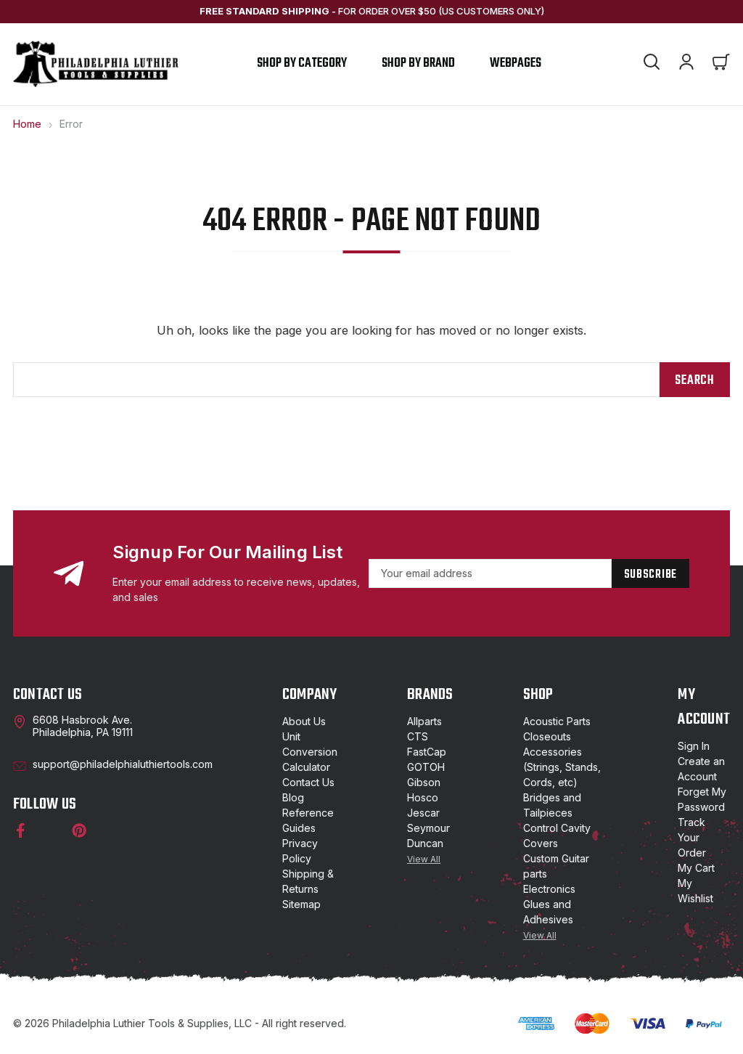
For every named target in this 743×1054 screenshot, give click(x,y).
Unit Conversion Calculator (309, 751)
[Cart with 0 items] (721, 64)
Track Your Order (692, 837)
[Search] (651, 64)
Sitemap (301, 904)
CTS (417, 736)
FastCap (426, 751)
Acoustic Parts (557, 721)
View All (423, 859)
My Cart (696, 868)
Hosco (422, 797)
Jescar (423, 812)
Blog (293, 797)
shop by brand (418, 63)
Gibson (423, 782)
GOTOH (426, 767)
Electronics (549, 889)
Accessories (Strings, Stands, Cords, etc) (562, 766)
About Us (304, 721)
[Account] (686, 64)
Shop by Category (302, 63)
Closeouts (547, 736)
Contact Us (308, 782)
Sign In (694, 746)
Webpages (515, 63)
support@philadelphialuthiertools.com (123, 764)
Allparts (424, 721)
